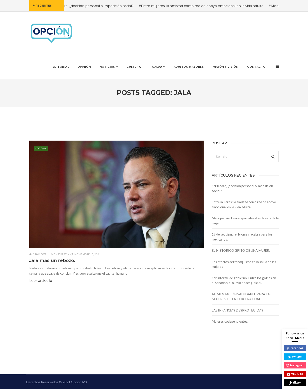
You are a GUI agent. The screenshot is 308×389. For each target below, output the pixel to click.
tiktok (295, 383)
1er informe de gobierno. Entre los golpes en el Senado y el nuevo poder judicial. (244, 280)
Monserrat (59, 254)
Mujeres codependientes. (230, 321)
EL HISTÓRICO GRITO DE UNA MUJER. (241, 250)
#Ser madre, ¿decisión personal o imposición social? (95, 6)
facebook (294, 348)
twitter (295, 357)
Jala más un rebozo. (52, 260)
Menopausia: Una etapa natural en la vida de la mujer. (245, 220)
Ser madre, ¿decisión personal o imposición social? (242, 188)
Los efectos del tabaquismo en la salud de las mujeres (244, 264)
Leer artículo (40, 281)
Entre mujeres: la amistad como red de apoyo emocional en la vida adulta (244, 204)
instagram (295, 365)
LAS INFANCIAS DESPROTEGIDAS (237, 310)
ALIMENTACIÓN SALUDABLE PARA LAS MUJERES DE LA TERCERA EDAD (241, 296)
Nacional (41, 148)
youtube (295, 374)
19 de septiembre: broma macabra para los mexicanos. (242, 236)
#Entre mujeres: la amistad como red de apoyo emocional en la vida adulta (205, 6)
